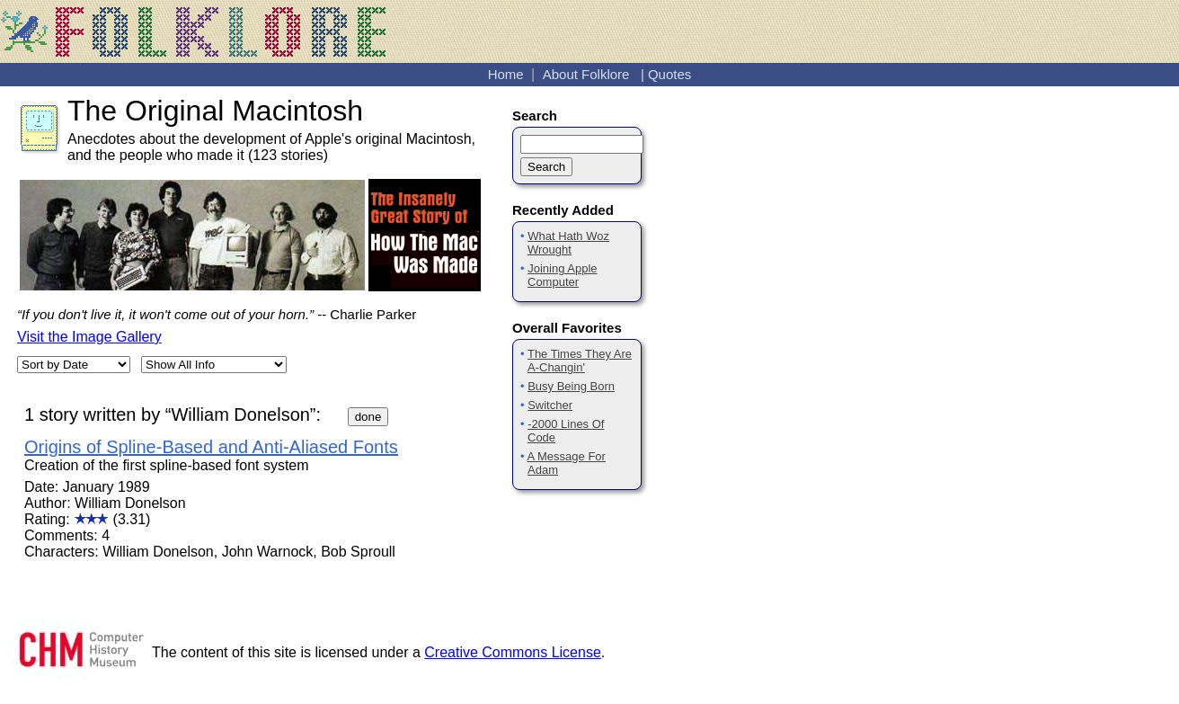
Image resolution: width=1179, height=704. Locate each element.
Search (546, 167)
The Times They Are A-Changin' (579, 360)
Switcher (549, 405)
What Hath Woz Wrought (568, 242)
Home (506, 74)
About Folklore (586, 74)
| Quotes (666, 74)
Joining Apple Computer (562, 275)
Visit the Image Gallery (89, 336)
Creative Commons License (512, 652)
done (368, 416)
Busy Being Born (571, 386)
